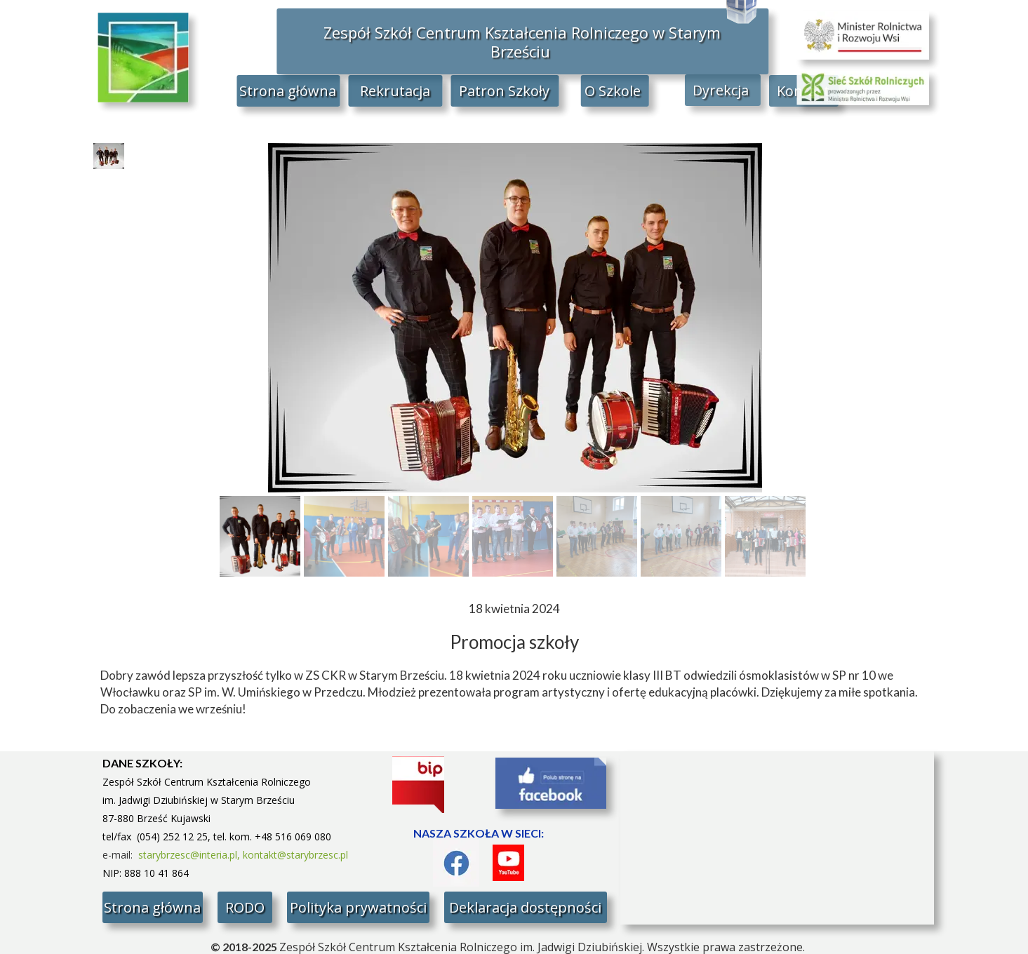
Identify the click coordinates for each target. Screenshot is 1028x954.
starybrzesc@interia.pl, (190, 854)
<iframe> (777, 838)
